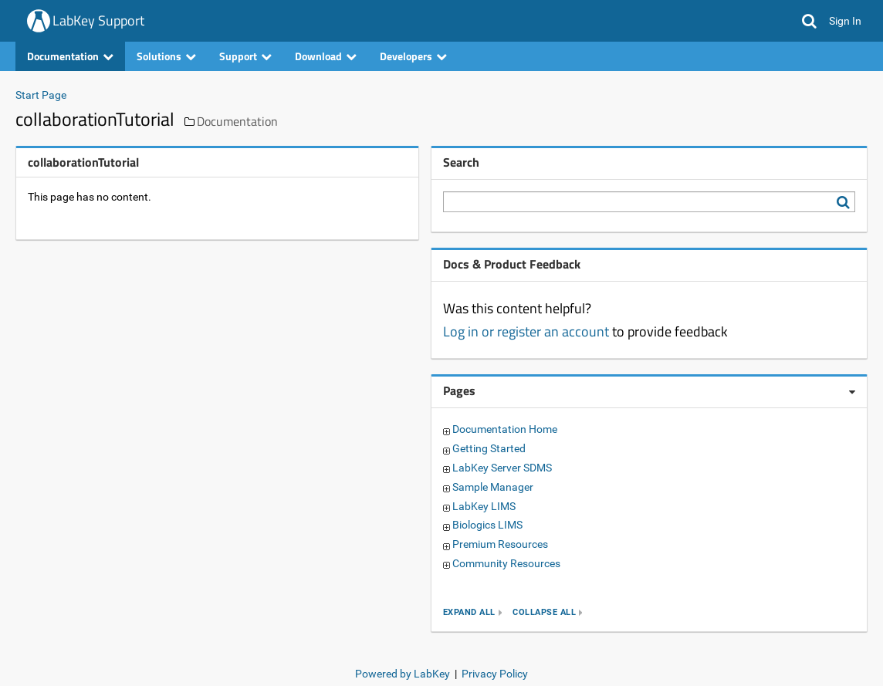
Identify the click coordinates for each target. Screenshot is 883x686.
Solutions (166, 56)
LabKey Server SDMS (502, 467)
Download (326, 56)
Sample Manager (492, 487)
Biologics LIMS (487, 525)
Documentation (70, 56)
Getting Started (489, 448)
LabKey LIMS (484, 506)
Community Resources (506, 563)
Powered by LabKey (402, 673)
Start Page (40, 95)
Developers (413, 56)
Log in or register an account (526, 331)
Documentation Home (504, 429)
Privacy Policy (495, 673)
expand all (469, 612)
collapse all (544, 612)
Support (245, 56)
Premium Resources (500, 544)
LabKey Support (98, 20)
